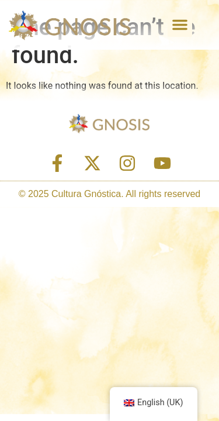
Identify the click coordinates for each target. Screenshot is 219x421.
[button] (180, 24)
